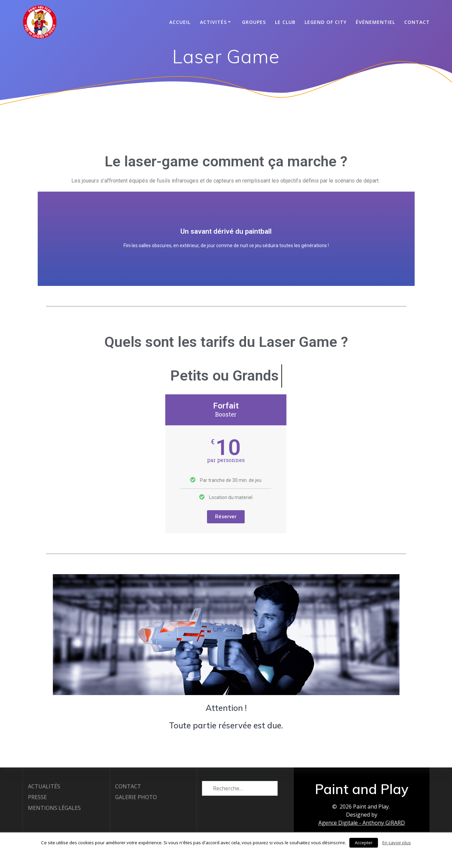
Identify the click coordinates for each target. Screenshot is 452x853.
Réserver (226, 533)
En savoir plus (396, 843)
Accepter (364, 843)
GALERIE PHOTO (136, 796)
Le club (285, 22)
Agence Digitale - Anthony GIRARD (361, 822)
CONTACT (417, 22)
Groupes (254, 22)
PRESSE (37, 796)
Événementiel (375, 22)
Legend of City (326, 22)
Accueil (179, 22)
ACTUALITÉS (44, 786)
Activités (213, 22)
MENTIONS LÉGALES (54, 807)
